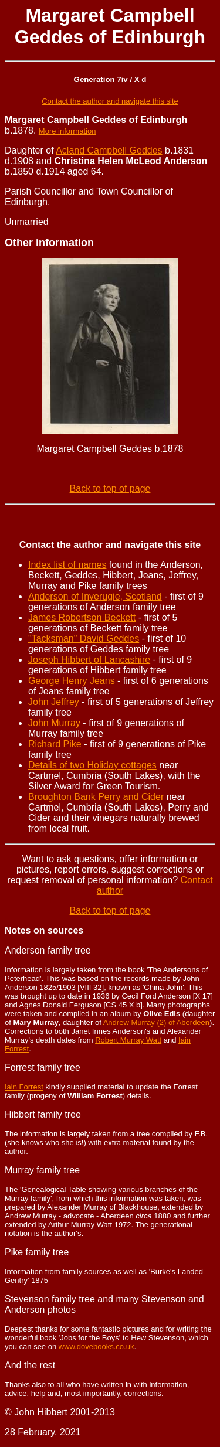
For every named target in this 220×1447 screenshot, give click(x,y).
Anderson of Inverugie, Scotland (95, 596)
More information (67, 131)
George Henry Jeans (71, 681)
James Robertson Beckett (82, 617)
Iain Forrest (24, 1086)
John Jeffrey (53, 702)
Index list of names (67, 565)
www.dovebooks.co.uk (96, 1346)
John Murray (54, 723)
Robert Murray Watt (128, 1040)
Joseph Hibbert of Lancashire (89, 660)
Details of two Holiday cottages (92, 765)
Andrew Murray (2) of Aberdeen (156, 1022)
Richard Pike (55, 744)
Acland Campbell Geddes (109, 150)
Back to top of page (110, 488)
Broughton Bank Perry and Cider (96, 797)
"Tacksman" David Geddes (83, 639)
